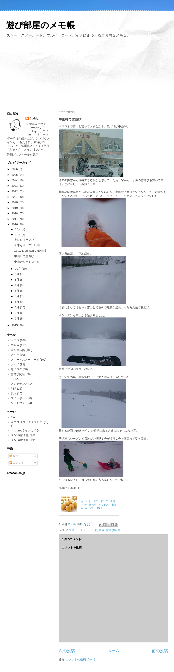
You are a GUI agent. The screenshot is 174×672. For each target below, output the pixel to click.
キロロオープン (24, 239)
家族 (101, 530)
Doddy (34, 118)
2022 (15, 191)
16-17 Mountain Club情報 (30, 250)
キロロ (15, 340)
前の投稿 (160, 651)
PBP (13, 388)
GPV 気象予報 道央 (23, 435)
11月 (18, 234)
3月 (17, 307)
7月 (17, 285)
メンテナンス (19, 383)
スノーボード (19, 398)
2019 (15, 208)
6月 (17, 290)
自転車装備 (18, 350)
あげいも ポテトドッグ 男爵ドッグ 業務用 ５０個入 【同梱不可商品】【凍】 (98, 505)
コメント (17, 462)
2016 (15, 224)
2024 (15, 180)
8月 (17, 279)
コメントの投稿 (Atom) (80, 659)
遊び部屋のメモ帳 (40, 25)
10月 (18, 268)
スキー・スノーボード (83, 530)
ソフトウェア (19, 403)
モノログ (16, 369)
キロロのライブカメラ (25, 430)
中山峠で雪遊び (24, 256)
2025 (15, 174)
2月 (17, 312)
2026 (15, 169)
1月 (17, 318)
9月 (17, 274)
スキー (15, 354)
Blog (13, 417)
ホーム (113, 651)
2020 (15, 202)
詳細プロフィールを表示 (22, 154)
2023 (15, 185)
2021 (15, 196)
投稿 (14, 456)
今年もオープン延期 (27, 245)
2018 (15, 213)
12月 (18, 229)
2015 (15, 325)
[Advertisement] (87, 73)
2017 (15, 218)
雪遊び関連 (113, 530)
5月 (17, 296)
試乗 (13, 393)
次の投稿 (67, 651)
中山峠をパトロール (27, 261)
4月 (17, 302)
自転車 (15, 345)
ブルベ (15, 364)
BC (13, 378)
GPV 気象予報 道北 (23, 440)
